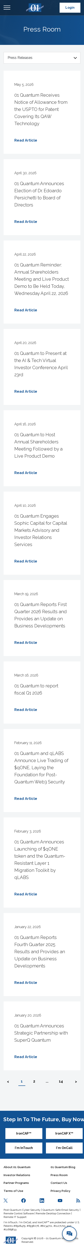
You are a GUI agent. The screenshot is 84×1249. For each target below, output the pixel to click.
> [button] (76, 1081)
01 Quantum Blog (63, 1167)
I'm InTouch (24, 1148)
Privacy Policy (60, 1191)
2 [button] (34, 1081)
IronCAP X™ (64, 1133)
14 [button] (61, 1081)
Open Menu (7, 8)
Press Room (59, 1175)
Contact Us (59, 1183)
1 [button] (22, 1081)
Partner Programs (16, 1183)
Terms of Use (13, 1191)
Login (70, 7)
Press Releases (20, 58)
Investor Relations (17, 1175)
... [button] (47, 1081)
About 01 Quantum (17, 1167)
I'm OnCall (64, 1148)
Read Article (25, 140)
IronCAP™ (23, 1133)
